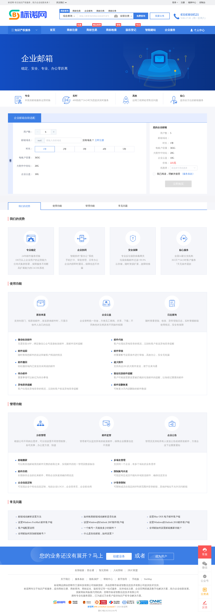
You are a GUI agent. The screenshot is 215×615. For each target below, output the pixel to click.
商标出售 (112, 11)
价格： (166, 163)
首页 (52, 29)
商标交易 (76, 11)
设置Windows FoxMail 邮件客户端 (34, 522)
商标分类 (100, 11)
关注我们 (61, 2)
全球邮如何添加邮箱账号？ (31, 533)
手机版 (135, 579)
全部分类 (126, 16)
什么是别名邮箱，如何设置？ (97, 533)
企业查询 (88, 11)
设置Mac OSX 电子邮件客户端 (163, 516)
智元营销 (103, 570)
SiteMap (148, 579)
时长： (29, 148)
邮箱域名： (27, 140)
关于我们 (65, 579)
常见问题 (123, 206)
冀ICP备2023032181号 (107, 611)
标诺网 (91, 607)
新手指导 (122, 579)
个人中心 (197, 30)
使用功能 (57, 206)
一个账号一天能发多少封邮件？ (98, 528)
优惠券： (165, 168)
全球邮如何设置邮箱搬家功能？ (164, 528)
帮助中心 (108, 579)
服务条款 (79, 579)
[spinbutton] (45, 132)
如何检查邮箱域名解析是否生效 (98, 516)
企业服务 (170, 29)
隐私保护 (94, 579)
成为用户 (161, 556)
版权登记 (131, 29)
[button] (37, 131)
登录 (174, 2)
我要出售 (159, 16)
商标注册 (72, 29)
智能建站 (150, 29)
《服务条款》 (188, 174)
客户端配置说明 (25, 528)
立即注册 (99, 140)
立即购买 (178, 183)
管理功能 (90, 206)
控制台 (202, 2)
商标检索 (111, 29)
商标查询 (65, 11)
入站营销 (118, 570)
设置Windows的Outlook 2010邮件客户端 (168, 522)
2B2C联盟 (133, 570)
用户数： (28, 132)
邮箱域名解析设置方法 (28, 516)
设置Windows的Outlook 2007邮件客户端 (102, 522)
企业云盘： (27, 174)
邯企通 (90, 570)
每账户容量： (26, 157)
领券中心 (192, 2)
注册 (183, 2)
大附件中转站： (25, 166)
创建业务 (119, 556)
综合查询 (69, 16)
